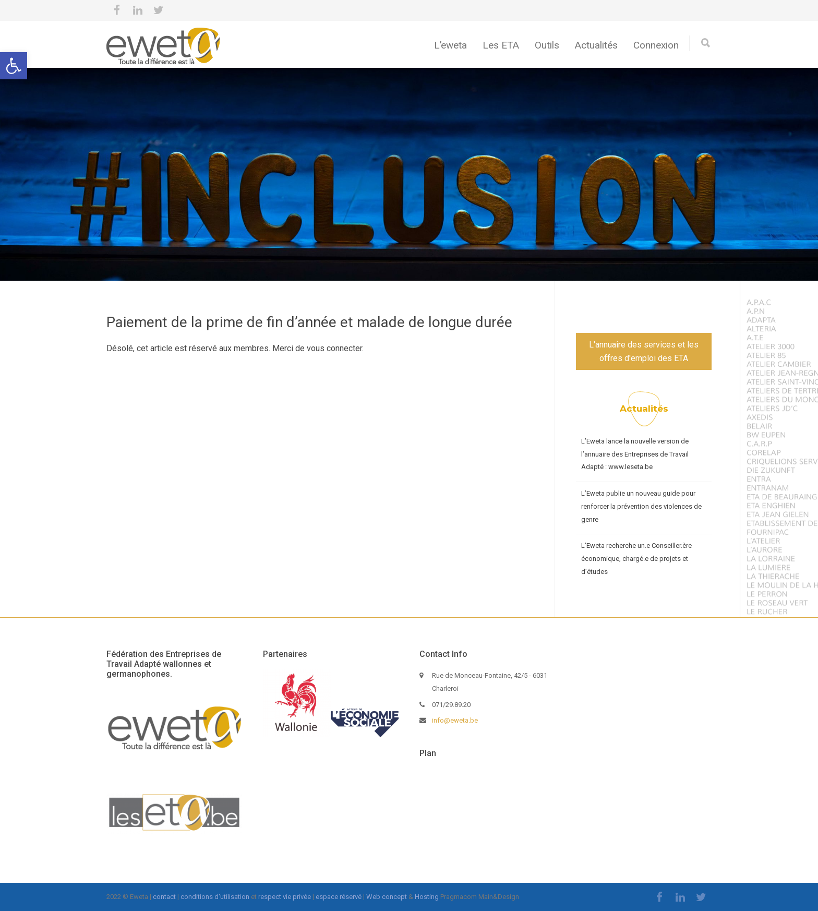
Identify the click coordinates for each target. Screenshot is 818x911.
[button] (13, 65)
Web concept (386, 897)
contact (164, 897)
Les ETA (501, 45)
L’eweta (450, 45)
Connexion (656, 45)
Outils (547, 45)
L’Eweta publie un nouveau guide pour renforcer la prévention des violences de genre (641, 506)
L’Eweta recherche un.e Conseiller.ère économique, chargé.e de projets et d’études (636, 558)
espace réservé (339, 897)
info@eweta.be (455, 720)
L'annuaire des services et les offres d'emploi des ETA (644, 351)
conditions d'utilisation (215, 897)
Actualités (596, 45)
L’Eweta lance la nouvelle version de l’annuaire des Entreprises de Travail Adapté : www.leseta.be (635, 454)
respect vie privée (284, 897)
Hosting (427, 897)
